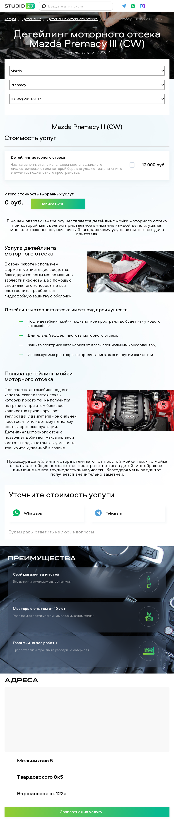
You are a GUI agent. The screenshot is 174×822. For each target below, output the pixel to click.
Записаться (58, 204)
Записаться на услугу (87, 811)
